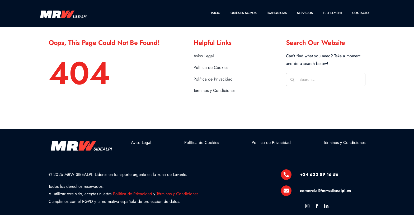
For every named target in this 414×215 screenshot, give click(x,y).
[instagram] (307, 206)
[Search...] (326, 79)
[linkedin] (326, 206)
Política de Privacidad (132, 194)
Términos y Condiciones (177, 194)
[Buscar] (292, 79)
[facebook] (317, 206)
